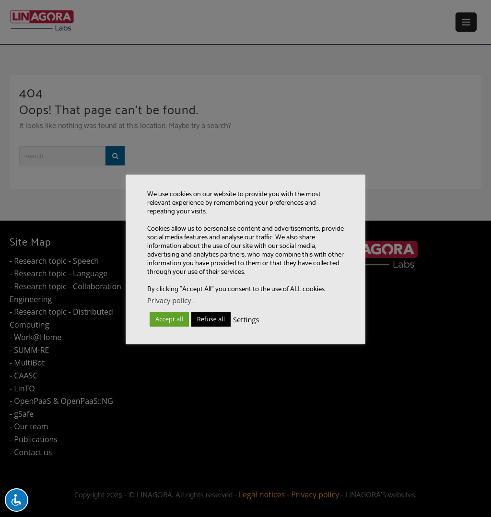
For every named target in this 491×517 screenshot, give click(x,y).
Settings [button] (246, 319)
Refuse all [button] (211, 319)
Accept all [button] (169, 319)
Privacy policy (169, 300)
